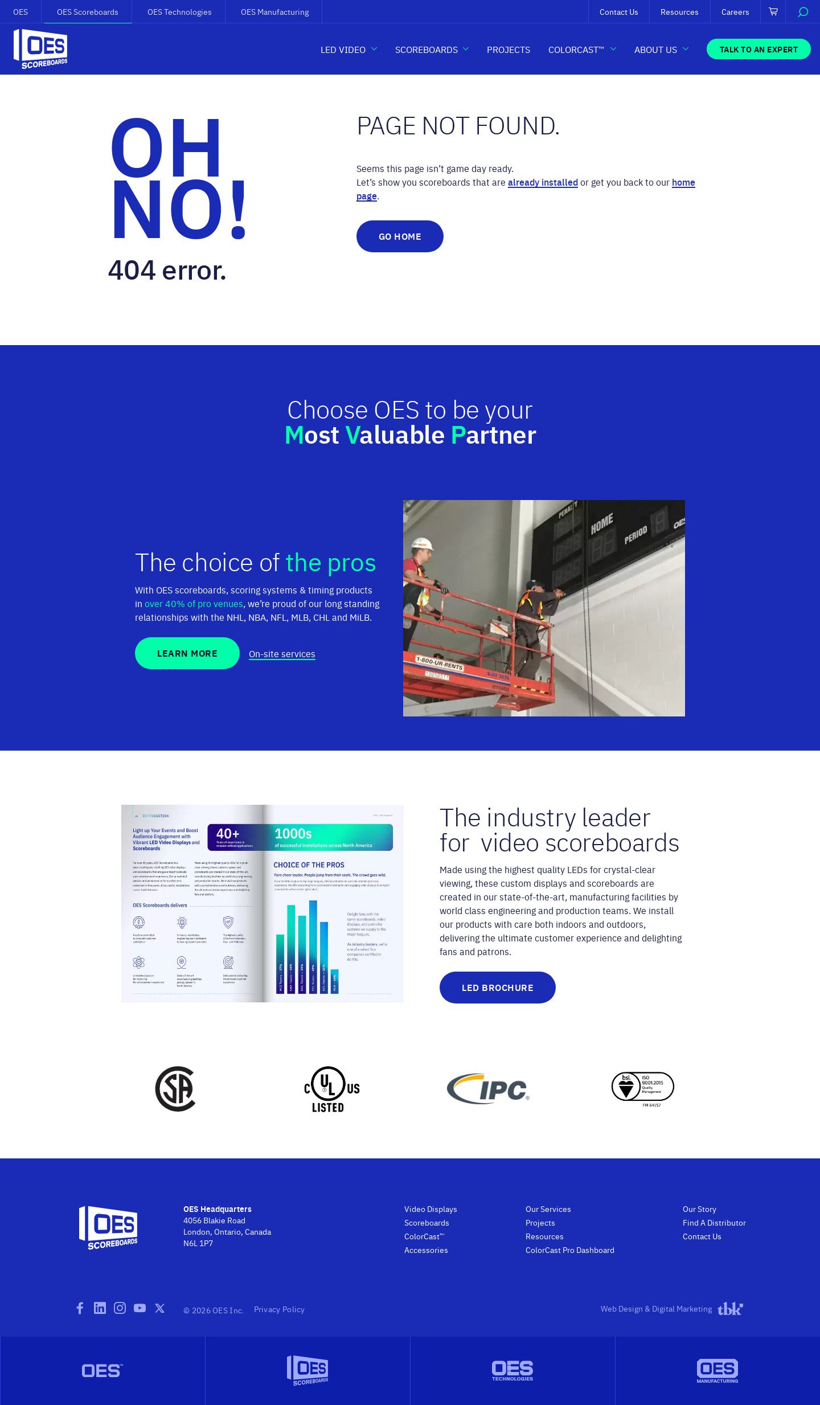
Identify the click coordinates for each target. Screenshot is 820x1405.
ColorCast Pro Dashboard (570, 1249)
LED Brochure (498, 987)
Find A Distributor (714, 1222)
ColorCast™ (424, 1236)
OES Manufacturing (275, 11)
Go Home (400, 236)
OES (20, 11)
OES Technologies (179, 11)
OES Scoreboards (87, 11)
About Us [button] (655, 49)
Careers (735, 11)
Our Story (699, 1208)
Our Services (548, 1208)
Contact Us (619, 11)
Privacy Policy (279, 1308)
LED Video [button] (343, 49)
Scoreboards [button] (426, 49)
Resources (680, 11)
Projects (508, 49)
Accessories (426, 1249)
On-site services (282, 653)
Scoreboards (426, 1222)
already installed (543, 181)
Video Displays (430, 1208)
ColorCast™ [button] (576, 49)
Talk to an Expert (759, 49)
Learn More (187, 653)
